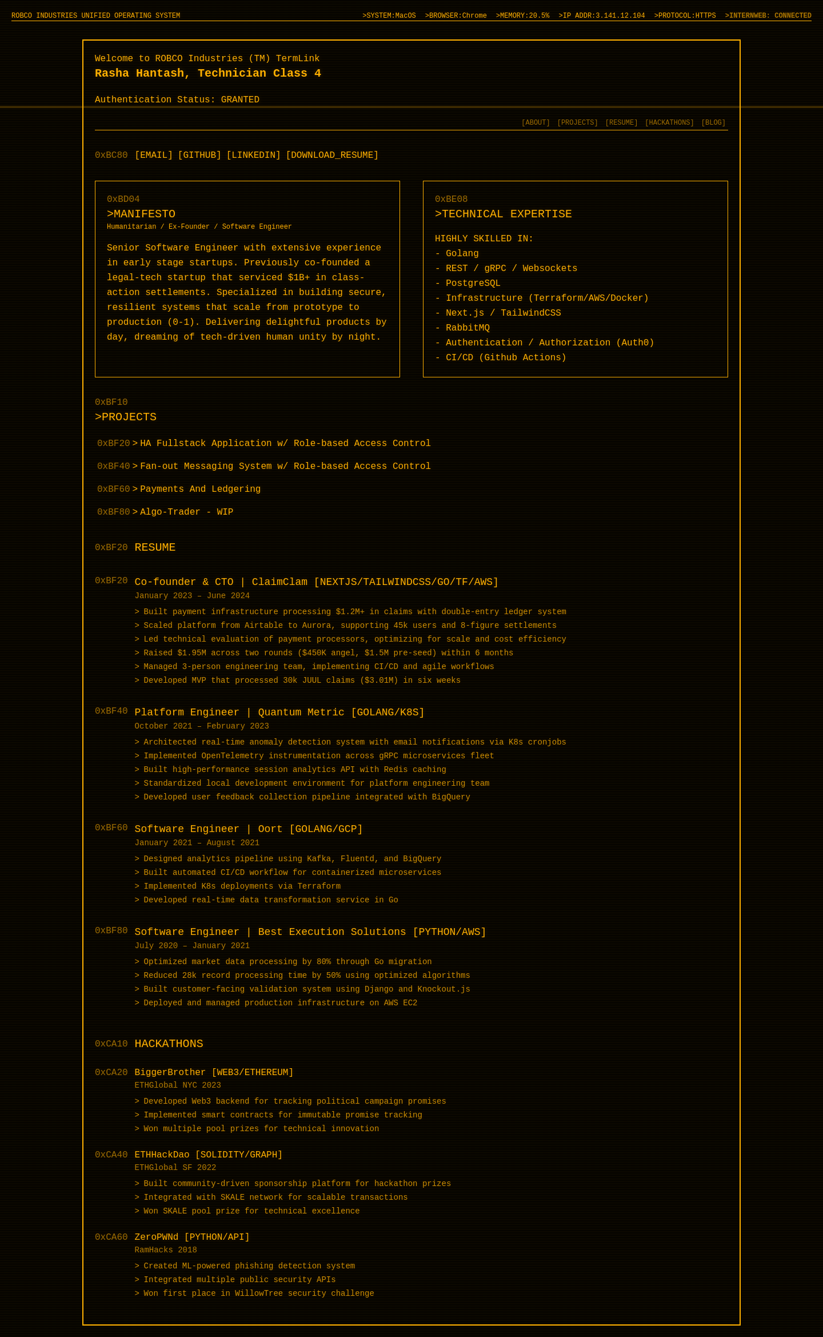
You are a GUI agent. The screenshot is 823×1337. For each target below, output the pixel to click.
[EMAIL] (154, 155)
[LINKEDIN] (253, 155)
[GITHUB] (200, 155)
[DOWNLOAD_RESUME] (332, 155)
